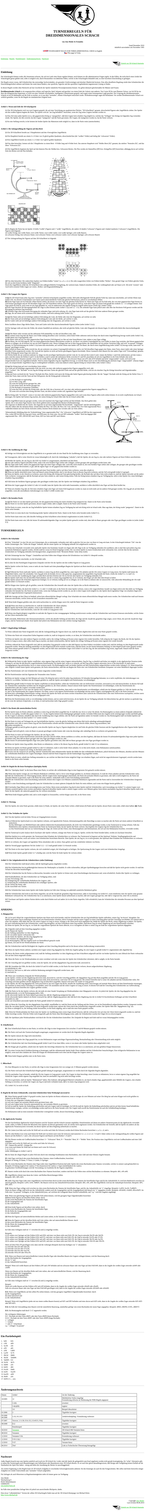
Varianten (15, 1430)
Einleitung (4, 59)
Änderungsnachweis (34, 59)
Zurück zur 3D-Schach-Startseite (132, 63)
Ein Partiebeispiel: (11, 1336)
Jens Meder (140, 1501)
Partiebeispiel (21, 59)
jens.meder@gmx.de (8, 1486)
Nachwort (45, 59)
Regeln (12, 59)
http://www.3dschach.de (9, 1495)
